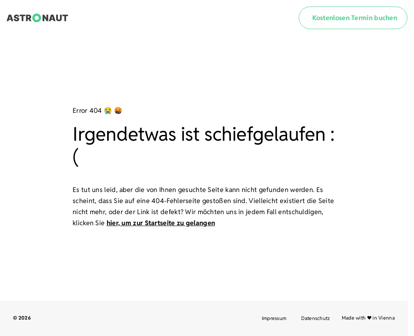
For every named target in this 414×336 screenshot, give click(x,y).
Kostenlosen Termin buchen (355, 18)
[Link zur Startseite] (37, 18)
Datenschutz (315, 318)
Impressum (274, 318)
